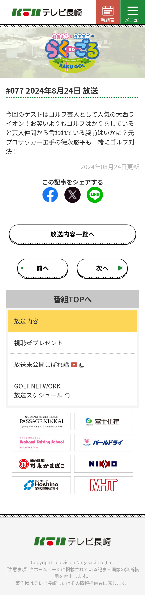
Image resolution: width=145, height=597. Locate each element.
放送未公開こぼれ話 (46, 365)
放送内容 (26, 321)
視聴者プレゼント (38, 343)
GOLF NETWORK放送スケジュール (38, 392)
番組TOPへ (72, 299)
